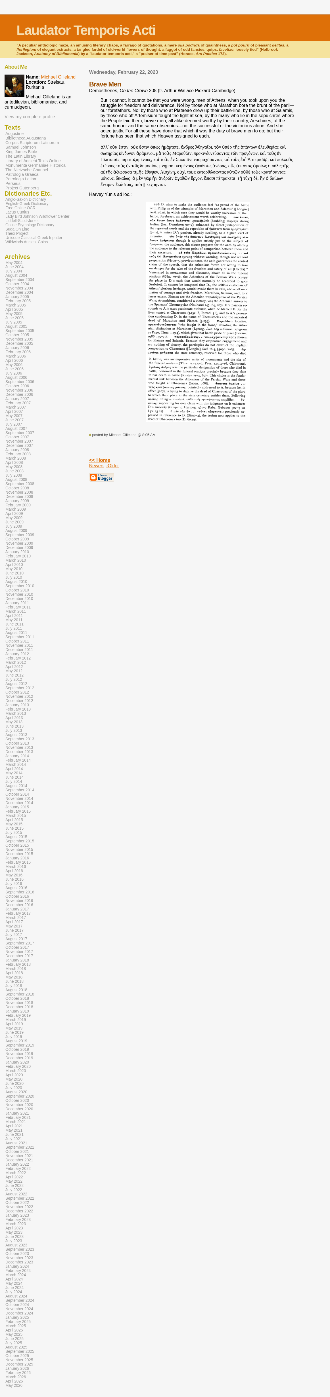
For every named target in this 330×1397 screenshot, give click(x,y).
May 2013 (13, 722)
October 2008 (17, 488)
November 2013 (19, 747)
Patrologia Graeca (21, 174)
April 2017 (14, 922)
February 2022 (18, 1168)
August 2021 (16, 1143)
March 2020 (15, 1071)
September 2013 (19, 739)
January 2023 (17, 1215)
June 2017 (14, 930)
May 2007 (13, 416)
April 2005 (14, 309)
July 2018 (13, 986)
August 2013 (16, 735)
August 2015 (16, 837)
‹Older (112, 465)
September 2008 (19, 484)
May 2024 (13, 1283)
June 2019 (14, 1032)
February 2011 (18, 607)
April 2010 (14, 565)
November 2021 (19, 1156)
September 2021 (19, 1147)
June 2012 (14, 675)
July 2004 (13, 271)
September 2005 (19, 331)
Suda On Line (17, 229)
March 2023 (15, 1224)
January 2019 (17, 1011)
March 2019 (15, 1020)
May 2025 (13, 1334)
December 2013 (19, 752)
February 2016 (18, 862)
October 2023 (17, 1254)
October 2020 (17, 1100)
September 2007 (19, 433)
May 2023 (13, 1232)
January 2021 (17, 1113)
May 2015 (13, 824)
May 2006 (13, 365)
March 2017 (15, 918)
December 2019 (19, 1058)
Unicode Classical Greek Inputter (33, 238)
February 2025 (18, 1322)
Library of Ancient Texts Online (33, 160)
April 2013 (14, 718)
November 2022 (19, 1207)
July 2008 (13, 475)
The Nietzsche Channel (26, 170)
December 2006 (19, 394)
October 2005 (17, 335)
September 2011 (19, 637)
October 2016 (17, 896)
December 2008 (19, 496)
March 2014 (15, 764)
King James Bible (21, 151)
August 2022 (16, 1194)
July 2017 (13, 935)
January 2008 (17, 450)
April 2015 (14, 820)
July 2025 (13, 1343)
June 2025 (14, 1339)
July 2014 (13, 781)
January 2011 (17, 603)
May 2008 (13, 467)
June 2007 (14, 420)
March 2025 (15, 1326)
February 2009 (18, 505)
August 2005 (16, 326)
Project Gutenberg (22, 188)
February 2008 (18, 454)
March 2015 (15, 815)
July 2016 (13, 884)
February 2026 (18, 1373)
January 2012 (17, 654)
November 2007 (19, 441)
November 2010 (19, 594)
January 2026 (17, 1368)
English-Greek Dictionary (27, 204)
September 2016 (19, 892)
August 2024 (16, 1296)
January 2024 (17, 1266)
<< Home (99, 460)
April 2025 (14, 1330)
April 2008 (14, 462)
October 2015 (17, 845)
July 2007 (13, 424)
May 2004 (13, 263)
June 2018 (14, 981)
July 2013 (13, 730)
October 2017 (17, 947)
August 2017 (16, 939)
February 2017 (18, 913)
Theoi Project (16, 233)
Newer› (96, 465)
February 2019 (18, 1015)
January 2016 (17, 858)
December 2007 (19, 445)
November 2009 (19, 543)
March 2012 (15, 662)
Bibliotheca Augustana (25, 138)
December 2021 (19, 1160)
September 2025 (19, 1351)
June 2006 (14, 369)
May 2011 (13, 620)
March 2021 (15, 1122)
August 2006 (16, 377)
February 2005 (18, 301)
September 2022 (19, 1198)
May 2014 (13, 773)
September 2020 (19, 1096)
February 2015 (18, 811)
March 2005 (15, 305)
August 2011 (16, 633)
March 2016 (15, 867)
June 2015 (14, 828)
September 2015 (19, 841)
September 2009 (19, 535)
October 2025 (17, 1356)
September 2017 (19, 943)
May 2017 (13, 926)
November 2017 (19, 952)
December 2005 (19, 343)
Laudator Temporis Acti (85, 30)
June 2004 (14, 267)
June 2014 (14, 777)
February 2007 (18, 403)
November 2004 (19, 288)
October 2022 (17, 1203)
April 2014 (14, 769)
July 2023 (13, 1241)
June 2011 (14, 624)
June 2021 (14, 1134)
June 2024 (14, 1288)
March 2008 (15, 458)
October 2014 (17, 794)
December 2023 (19, 1262)
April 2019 (14, 1024)
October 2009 (17, 539)
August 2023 (16, 1245)
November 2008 (19, 492)
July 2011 (13, 628)
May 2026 (13, 1385)
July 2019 (13, 1037)
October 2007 (17, 437)
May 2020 (13, 1079)
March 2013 (15, 713)
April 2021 (14, 1126)
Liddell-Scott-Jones (22, 221)
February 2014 (18, 760)
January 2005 (17, 297)
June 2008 (14, 471)
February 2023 (18, 1220)
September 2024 (19, 1300)
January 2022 (17, 1164)
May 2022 (13, 1181)
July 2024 (13, 1292)
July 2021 (13, 1139)
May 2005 (13, 314)
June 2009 (14, 522)
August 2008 (16, 479)
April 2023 (14, 1228)
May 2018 (13, 977)
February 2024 (18, 1271)
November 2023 (19, 1258)
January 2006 (17, 348)
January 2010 (17, 552)
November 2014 (19, 798)
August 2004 (16, 275)
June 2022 (14, 1185)
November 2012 (19, 696)
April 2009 (14, 514)
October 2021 (17, 1151)
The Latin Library (20, 156)
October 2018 (17, 998)
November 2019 (19, 1054)
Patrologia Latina (20, 179)
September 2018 (19, 994)
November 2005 (19, 339)
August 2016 (16, 888)
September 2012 (19, 688)
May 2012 (13, 671)
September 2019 (19, 1045)
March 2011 (15, 611)
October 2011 (17, 641)
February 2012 (18, 658)
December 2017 (19, 956)
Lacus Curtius (17, 212)
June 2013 (14, 726)
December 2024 (19, 1313)
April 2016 (14, 871)
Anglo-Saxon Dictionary (25, 199)
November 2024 (19, 1309)
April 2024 (14, 1279)
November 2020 (19, 1105)
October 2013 (17, 743)
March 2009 (15, 509)
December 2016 (19, 905)
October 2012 (17, 692)
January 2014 (17, 756)
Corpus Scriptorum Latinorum (32, 142)
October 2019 (17, 1049)
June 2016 (14, 879)
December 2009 (19, 548)
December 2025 (19, 1364)
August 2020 (16, 1092)
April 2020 (14, 1075)
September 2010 (19, 586)
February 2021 (18, 1117)
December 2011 (19, 650)
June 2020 (14, 1083)
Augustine (14, 133)
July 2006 (13, 373)
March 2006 (15, 356)
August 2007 (16, 428)
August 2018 (16, 990)
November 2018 (19, 1003)
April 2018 (14, 973)
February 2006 (18, 352)
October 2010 (17, 590)
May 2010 (13, 569)
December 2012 (19, 701)
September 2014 (19, 790)
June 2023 (14, 1237)
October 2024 (17, 1305)
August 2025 (16, 1347)
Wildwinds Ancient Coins (26, 242)
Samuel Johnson (20, 147)
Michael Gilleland (58, 77)
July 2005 (13, 322)
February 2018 (18, 964)
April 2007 (14, 411)
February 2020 (18, 1066)
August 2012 (16, 684)
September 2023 (19, 1249)
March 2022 (15, 1173)
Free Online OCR (20, 208)
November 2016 (19, 901)
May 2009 (13, 518)
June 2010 (14, 573)
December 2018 (19, 1007)
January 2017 (17, 909)
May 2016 (13, 875)
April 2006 (14, 360)
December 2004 (19, 292)
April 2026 (14, 1381)
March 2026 (15, 1377)
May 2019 (13, 1028)
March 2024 (15, 1275)
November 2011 (19, 645)
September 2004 (19, 280)
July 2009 (13, 526)
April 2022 (14, 1177)
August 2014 (16, 786)
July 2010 (13, 577)
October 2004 (17, 284)
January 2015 (17, 807)
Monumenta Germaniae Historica (35, 165)
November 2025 (19, 1360)
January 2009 (17, 501)
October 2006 (17, 386)
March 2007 (15, 407)
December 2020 (19, 1109)
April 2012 (14, 667)
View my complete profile (30, 116)
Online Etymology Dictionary (29, 225)
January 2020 (17, 1062)
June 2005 (14, 318)
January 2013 (17, 705)
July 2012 (13, 679)
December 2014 (19, 803)
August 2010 (16, 582)
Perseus (12, 183)
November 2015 (19, 850)
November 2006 (19, 390)
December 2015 (19, 854)
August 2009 (16, 531)
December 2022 (19, 1211)
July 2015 (13, 832)
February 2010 (18, 556)
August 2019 (16, 1041)
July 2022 (13, 1190)
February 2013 (18, 709)
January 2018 (17, 960)
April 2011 (14, 616)
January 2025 (17, 1317)
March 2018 (15, 969)
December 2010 (19, 599)
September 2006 (19, 382)
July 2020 (13, 1088)
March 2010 (15, 560)
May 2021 (13, 1130)
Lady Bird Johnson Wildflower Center (37, 216)
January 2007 (17, 399)
